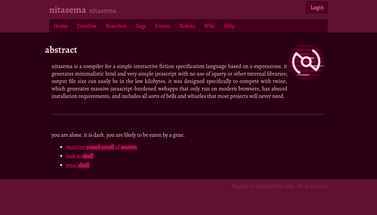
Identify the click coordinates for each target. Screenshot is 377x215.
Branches (116, 26)
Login (317, 7)
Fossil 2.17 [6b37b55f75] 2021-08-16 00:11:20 (280, 186)
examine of (101, 146)
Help (229, 26)
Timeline (87, 26)
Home (61, 26)
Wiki (209, 26)
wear (77, 165)
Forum (162, 26)
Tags (141, 26)
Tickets (187, 26)
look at (79, 155)
